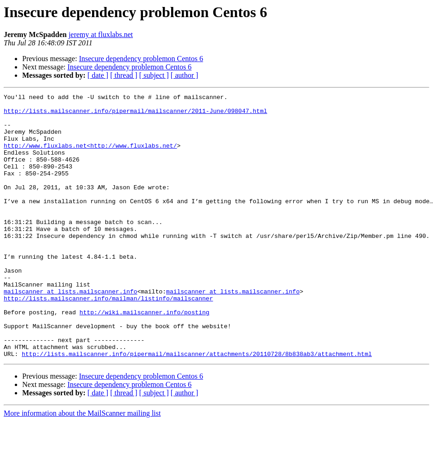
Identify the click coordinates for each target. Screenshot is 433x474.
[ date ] (97, 75)
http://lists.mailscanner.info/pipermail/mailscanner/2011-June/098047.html (135, 115)
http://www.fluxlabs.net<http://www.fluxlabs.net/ (90, 156)
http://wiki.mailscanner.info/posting (145, 356)
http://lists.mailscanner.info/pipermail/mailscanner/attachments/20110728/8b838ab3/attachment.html (197, 406)
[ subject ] (154, 75)
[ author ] (184, 75)
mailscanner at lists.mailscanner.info (70, 331)
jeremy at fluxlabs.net (100, 34)
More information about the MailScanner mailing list (82, 466)
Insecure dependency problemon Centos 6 (141, 58)
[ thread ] (123, 75)
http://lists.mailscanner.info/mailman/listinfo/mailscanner (108, 340)
